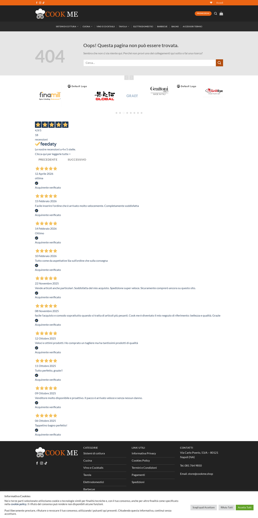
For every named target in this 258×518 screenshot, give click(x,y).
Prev (126, 77)
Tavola (124, 26)
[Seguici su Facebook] (37, 3)
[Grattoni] (159, 90)
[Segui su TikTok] (43, 3)
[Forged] (77, 86)
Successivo (77, 159)
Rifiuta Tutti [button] (227, 507)
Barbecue (162, 26)
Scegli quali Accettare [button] (204, 507)
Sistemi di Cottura (67, 26)
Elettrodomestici (143, 26)
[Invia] (219, 62)
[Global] (104, 95)
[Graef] (132, 95)
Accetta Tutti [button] (244, 507)
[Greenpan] (186, 86)
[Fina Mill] (50, 95)
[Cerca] (215, 13)
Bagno (175, 26)
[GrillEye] (214, 90)
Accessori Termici (192, 26)
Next (131, 77)
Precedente (48, 159)
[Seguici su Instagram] (40, 3)
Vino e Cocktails (106, 26)
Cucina (88, 26)
